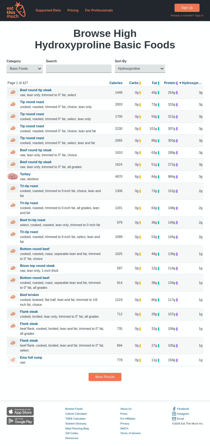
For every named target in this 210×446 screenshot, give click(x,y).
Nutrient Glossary (75, 423)
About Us (126, 408)
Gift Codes (71, 433)
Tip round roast (32, 102)
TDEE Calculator (75, 418)
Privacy (124, 423)
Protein (171, 83)
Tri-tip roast (29, 186)
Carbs (135, 83)
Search (51, 61)
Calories (116, 83)
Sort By (121, 61)
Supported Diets (48, 10)
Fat (155, 83)
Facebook (180, 409)
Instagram (180, 414)
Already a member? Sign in (187, 15)
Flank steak (29, 311)
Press (123, 413)
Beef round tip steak (36, 90)
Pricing (73, 10)
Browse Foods (74, 408)
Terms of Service (130, 433)
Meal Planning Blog (77, 428)
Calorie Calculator (76, 413)
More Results (105, 377)
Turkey (26, 174)
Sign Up (187, 7)
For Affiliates (127, 418)
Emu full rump (31, 357)
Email (178, 419)
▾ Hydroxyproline (192, 83)
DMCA (124, 428)
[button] (25, 69)
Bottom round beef (35, 249)
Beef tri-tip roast (33, 220)
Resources (71, 438)
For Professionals (99, 10)
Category (14, 61)
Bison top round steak (38, 265)
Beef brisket (30, 295)
